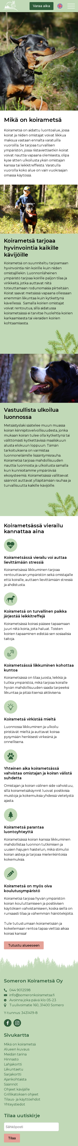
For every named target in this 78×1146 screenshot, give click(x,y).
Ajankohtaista (15, 1079)
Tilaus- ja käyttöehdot (22, 1099)
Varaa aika (41, 6)
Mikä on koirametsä (20, 1044)
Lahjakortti (13, 1064)
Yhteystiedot (14, 1104)
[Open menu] (71, 6)
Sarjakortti (12, 1074)
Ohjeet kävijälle (17, 1089)
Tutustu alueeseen (24, 945)
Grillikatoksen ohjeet (21, 1094)
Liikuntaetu (13, 1069)
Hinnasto (11, 1059)
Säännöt (11, 1084)
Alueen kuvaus (16, 1049)
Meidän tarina (15, 1054)
